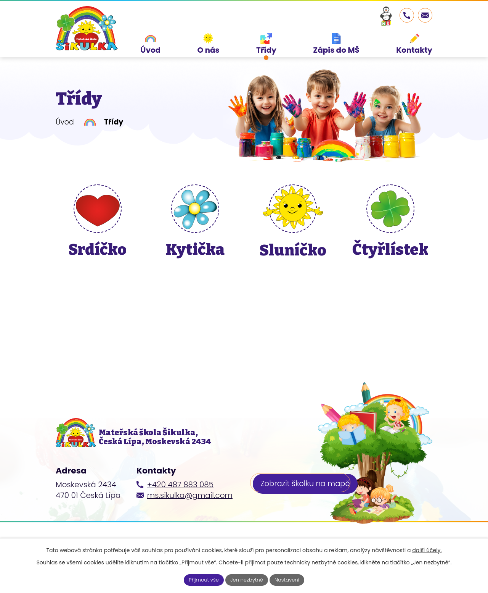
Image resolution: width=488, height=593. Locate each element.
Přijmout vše (201, 579)
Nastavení (289, 579)
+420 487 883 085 (180, 498)
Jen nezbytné (247, 579)
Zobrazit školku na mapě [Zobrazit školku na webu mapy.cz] (306, 498)
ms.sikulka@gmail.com (190, 509)
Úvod (65, 132)
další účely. (426, 549)
